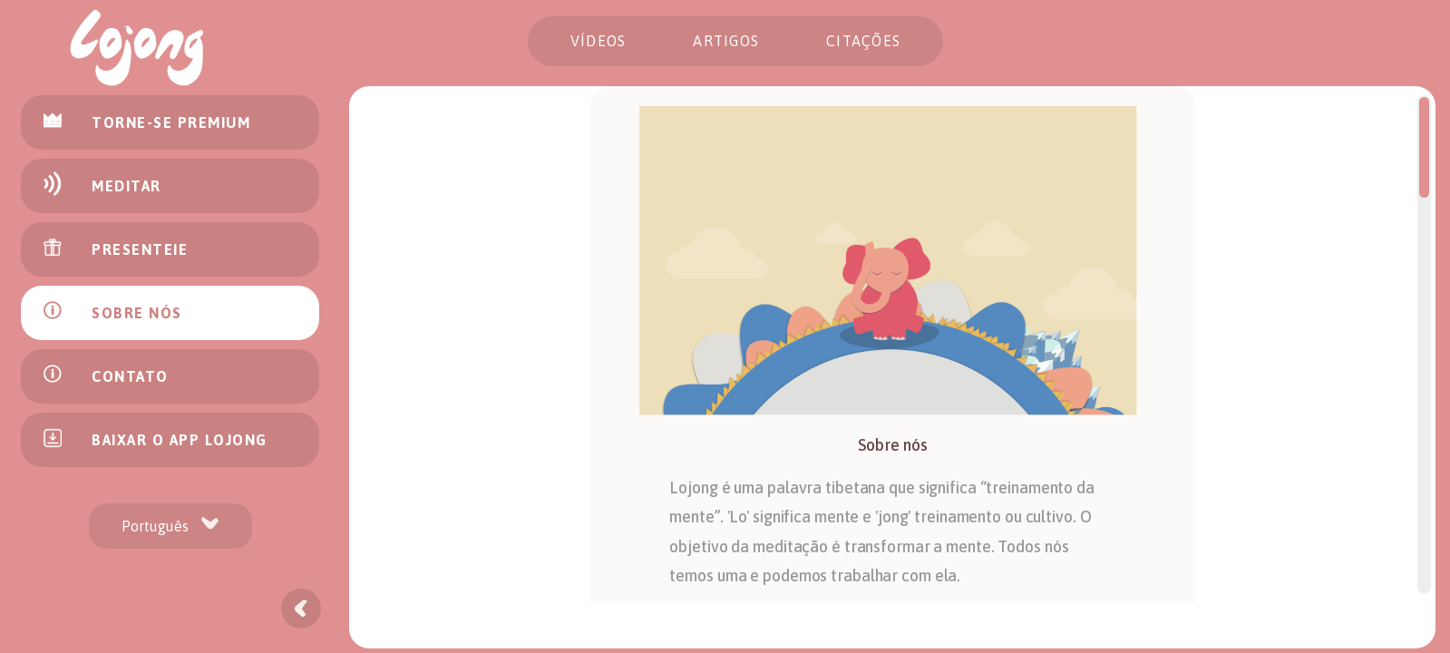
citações (863, 41)
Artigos (726, 41)
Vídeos (598, 41)
